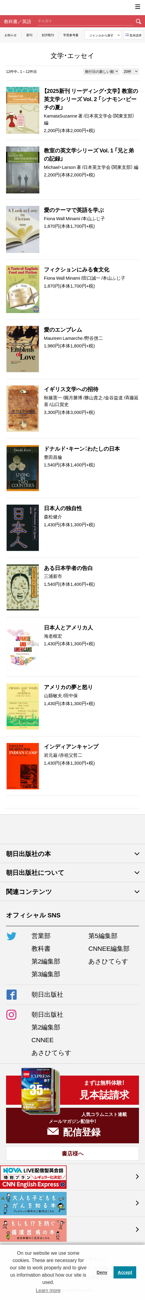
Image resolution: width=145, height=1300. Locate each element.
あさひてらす (108, 961)
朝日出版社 (72, 7)
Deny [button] (102, 1272)
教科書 (41, 948)
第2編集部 (46, 961)
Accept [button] (125, 1272)
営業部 (41, 935)
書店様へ (73, 1153)
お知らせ (11, 34)
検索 (138, 21)
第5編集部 (102, 935)
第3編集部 (46, 973)
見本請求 (136, 35)
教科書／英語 (17, 21)
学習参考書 (70, 34)
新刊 (29, 34)
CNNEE (42, 1039)
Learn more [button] (48, 1290)
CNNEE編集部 (109, 948)
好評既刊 (48, 34)
